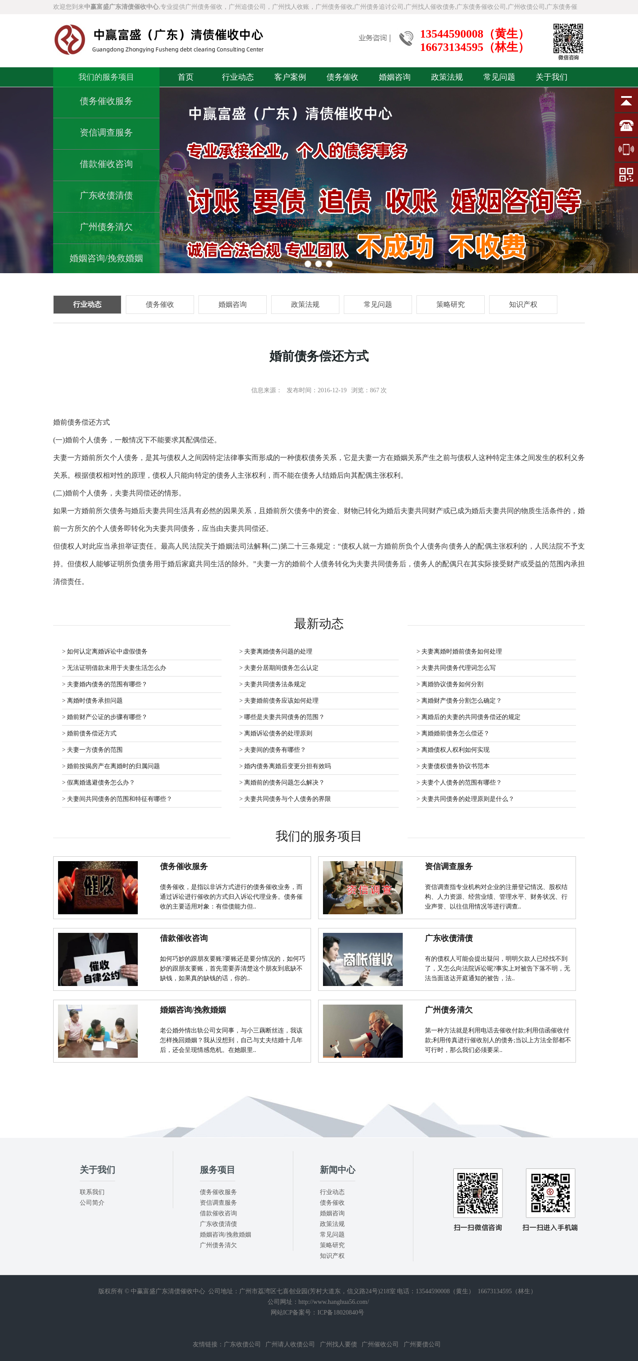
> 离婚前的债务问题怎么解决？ (282, 782)
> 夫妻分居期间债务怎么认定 (279, 668)
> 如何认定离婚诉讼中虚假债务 (105, 651)
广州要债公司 (422, 1344)
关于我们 (552, 77)
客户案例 (290, 77)
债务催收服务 (106, 101)
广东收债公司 (242, 1344)
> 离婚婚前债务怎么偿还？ (453, 733)
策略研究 (332, 1245)
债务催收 (342, 77)
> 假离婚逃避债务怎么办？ (98, 782)
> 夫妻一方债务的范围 (92, 749)
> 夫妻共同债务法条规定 (272, 684)
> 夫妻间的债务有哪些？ (272, 749)
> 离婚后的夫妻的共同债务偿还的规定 (468, 717)
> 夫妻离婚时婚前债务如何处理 (459, 651)
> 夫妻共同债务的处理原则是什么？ (465, 799)
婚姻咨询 (395, 77)
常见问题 (499, 77)
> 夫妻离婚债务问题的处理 (275, 651)
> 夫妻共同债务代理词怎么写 (456, 668)
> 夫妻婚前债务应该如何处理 (279, 700)
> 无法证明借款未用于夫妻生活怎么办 (114, 668)
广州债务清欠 (106, 227)
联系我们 (92, 1192)
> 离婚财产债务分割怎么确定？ (459, 700)
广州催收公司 (380, 1344)
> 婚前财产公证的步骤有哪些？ (105, 717)
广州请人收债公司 (290, 1344)
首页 (186, 77)
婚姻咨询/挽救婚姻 (106, 258)
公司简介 (92, 1202)
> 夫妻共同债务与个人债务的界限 (285, 799)
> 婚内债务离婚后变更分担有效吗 (285, 766)
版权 (104, 1291)
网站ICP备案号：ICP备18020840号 (318, 1312)
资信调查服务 (106, 132)
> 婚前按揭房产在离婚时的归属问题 (111, 766)
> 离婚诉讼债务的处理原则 (275, 733)
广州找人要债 (338, 1344)
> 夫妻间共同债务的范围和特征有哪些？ (117, 799)
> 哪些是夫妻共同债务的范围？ (282, 717)
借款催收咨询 (106, 164)
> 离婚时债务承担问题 (92, 700)
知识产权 (332, 1256)
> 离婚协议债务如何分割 (449, 684)
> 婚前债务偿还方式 (89, 733)
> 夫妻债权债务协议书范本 (453, 766)
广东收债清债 (106, 195)
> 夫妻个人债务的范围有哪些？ (459, 782)
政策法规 (447, 77)
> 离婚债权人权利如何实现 (453, 749)
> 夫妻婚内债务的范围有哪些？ (105, 684)
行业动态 (238, 77)
